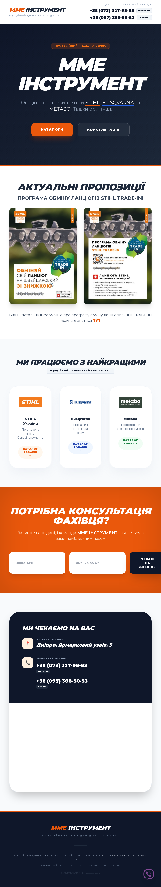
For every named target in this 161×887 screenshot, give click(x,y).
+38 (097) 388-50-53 (112, 17)
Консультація (103, 130)
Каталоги (52, 129)
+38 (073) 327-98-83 (112, 10)
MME (37, 9)
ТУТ (97, 320)
